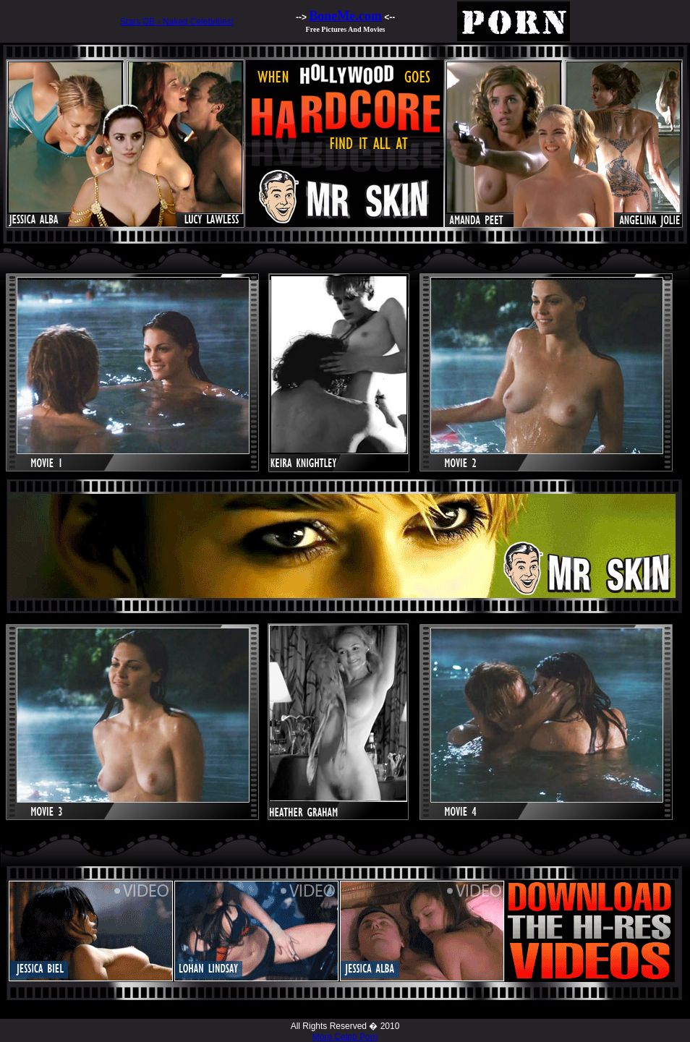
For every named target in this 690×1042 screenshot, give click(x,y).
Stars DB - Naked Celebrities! (177, 22)
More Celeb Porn (345, 1037)
